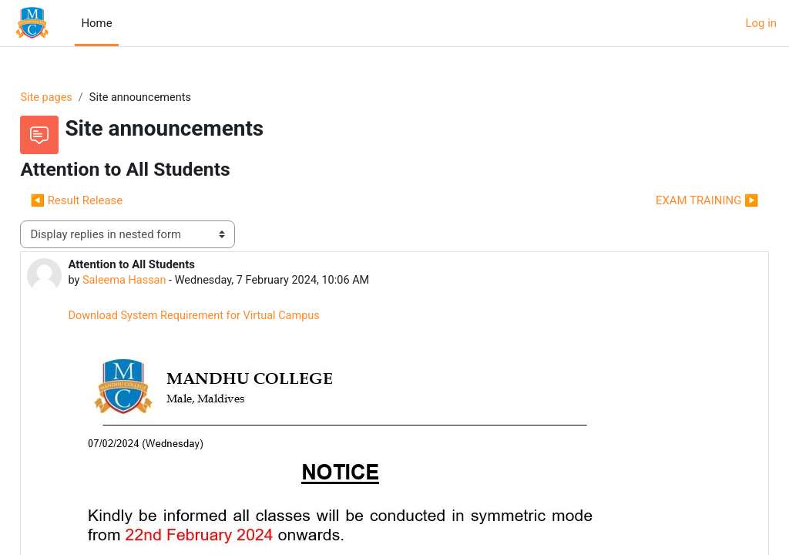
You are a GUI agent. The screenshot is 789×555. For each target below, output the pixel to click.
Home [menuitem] (96, 23)
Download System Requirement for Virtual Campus (231, 317)
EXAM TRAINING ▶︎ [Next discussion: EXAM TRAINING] (672, 201)
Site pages (81, 98)
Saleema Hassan (160, 281)
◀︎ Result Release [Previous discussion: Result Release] (111, 201)
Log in (761, 23)
